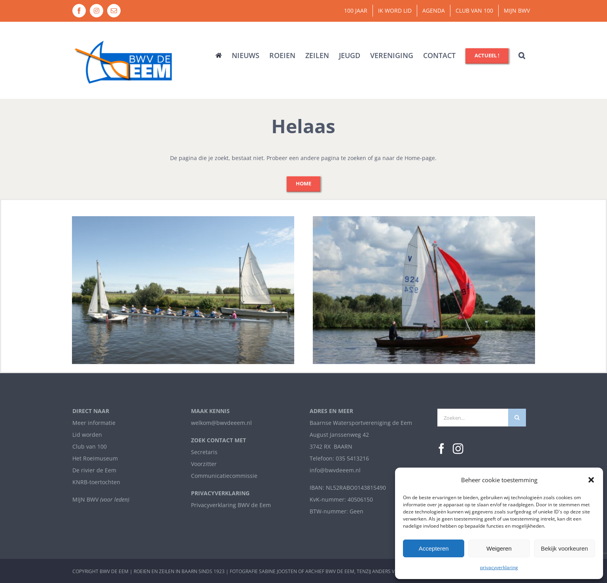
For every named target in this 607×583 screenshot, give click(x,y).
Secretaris (204, 452)
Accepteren (434, 548)
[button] (591, 480)
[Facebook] (441, 449)
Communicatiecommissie (224, 476)
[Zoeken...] (472, 418)
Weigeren (499, 548)
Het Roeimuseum (95, 458)
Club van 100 (89, 447)
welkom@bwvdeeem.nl (221, 423)
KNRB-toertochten (96, 482)
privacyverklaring (499, 567)
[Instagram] (458, 449)
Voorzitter (204, 464)
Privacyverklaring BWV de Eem (231, 505)
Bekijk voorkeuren (564, 548)
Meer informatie (93, 423)
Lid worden (87, 435)
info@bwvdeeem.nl (335, 470)
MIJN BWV (85, 499)
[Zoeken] (517, 418)
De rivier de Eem (94, 470)
